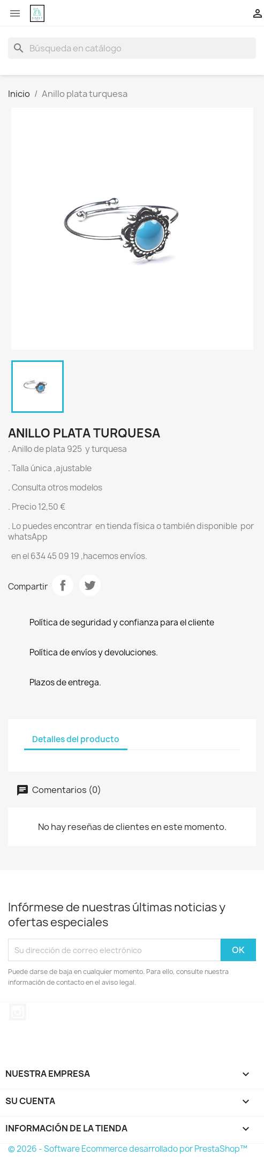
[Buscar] (132, 48)
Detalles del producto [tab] (75, 739)
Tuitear (90, 585)
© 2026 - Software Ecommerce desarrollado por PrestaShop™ (127, 1148)
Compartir (62, 585)
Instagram (17, 1012)
